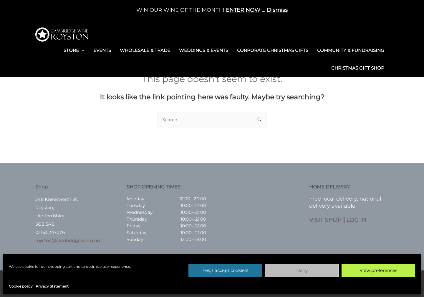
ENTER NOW (243, 10)
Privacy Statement (52, 286)
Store (71, 49)
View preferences (378, 270)
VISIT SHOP (325, 220)
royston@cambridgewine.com (68, 241)
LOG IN (357, 220)
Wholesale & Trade (145, 49)
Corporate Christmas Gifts (272, 49)
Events (102, 49)
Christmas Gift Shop (357, 67)
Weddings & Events (203, 49)
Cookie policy (21, 286)
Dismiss (277, 10)
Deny (302, 270)
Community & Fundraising (350, 49)
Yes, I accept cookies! (225, 270)
